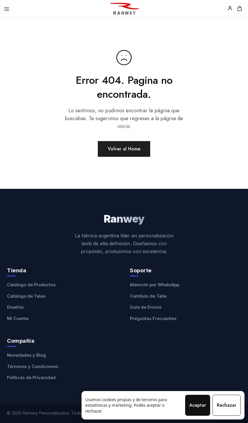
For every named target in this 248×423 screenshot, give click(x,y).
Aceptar (197, 405)
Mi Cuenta (18, 318)
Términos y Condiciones (32, 366)
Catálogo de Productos (31, 284)
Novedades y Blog (26, 355)
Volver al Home (124, 148)
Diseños (15, 307)
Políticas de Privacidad (31, 377)
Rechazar (226, 405)
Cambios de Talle (148, 296)
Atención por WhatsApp (154, 284)
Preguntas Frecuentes (153, 318)
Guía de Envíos (146, 307)
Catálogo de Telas (26, 296)
